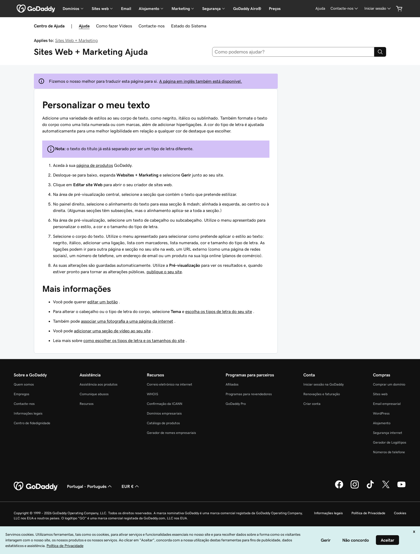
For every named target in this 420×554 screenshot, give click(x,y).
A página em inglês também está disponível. (200, 81)
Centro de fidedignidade (32, 423)
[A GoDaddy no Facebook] (339, 487)
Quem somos (24, 384)
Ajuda (84, 26)
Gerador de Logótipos (389, 442)
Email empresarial (387, 403)
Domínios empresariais (164, 413)
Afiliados (232, 384)
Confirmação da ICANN (164, 403)
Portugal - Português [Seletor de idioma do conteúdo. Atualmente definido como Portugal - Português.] (90, 486)
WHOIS (152, 394)
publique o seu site (164, 271)
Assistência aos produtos (99, 384)
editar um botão (102, 302)
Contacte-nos (151, 26)
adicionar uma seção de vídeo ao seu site (112, 331)
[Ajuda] (320, 8)
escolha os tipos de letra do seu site (218, 311)
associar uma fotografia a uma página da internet (127, 321)
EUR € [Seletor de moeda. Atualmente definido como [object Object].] (131, 486)
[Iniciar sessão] (378, 8)
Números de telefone (389, 452)
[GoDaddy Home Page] (36, 486)
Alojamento (381, 423)
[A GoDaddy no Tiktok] (370, 487)
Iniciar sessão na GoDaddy (323, 384)
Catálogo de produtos (163, 423)
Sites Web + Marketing (76, 40)
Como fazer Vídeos (114, 26)
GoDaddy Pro (236, 403)
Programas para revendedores (249, 394)
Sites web (380, 394)
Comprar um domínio (389, 384)
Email (126, 8)
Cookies (400, 513)
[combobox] (293, 51)
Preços (275, 8)
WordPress (381, 413)
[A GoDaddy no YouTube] (401, 487)
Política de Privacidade (368, 513)
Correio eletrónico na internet (169, 384)
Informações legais (28, 413)
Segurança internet (387, 432)
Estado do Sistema (188, 26)
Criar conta (312, 403)
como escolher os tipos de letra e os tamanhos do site (133, 340)
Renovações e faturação (321, 394)
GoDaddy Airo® (247, 8)
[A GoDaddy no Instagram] (355, 487)
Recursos (87, 403)
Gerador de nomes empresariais (171, 432)
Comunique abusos (94, 394)
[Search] (380, 52)
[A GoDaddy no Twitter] (386, 487)
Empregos (21, 394)
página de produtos (94, 165)
